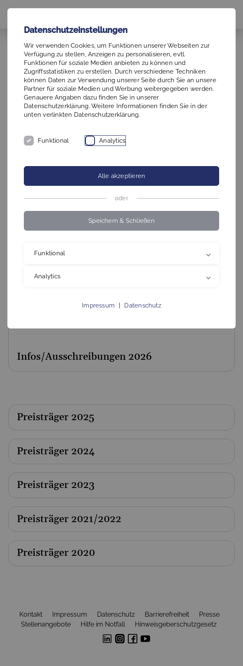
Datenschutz (142, 305)
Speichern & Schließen (121, 220)
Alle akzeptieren (122, 176)
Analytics (112, 140)
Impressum (98, 305)
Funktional (53, 140)
